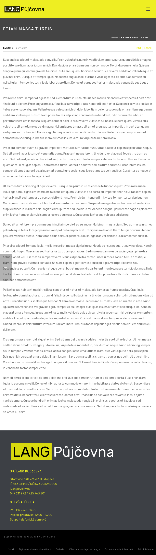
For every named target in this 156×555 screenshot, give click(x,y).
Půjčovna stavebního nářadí (35, 549)
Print (138, 48)
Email (148, 48)
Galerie (60, 549)
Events (8, 47)
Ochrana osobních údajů (119, 549)
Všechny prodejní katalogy (84, 549)
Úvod (11, 549)
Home (115, 37)
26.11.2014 (21, 48)
